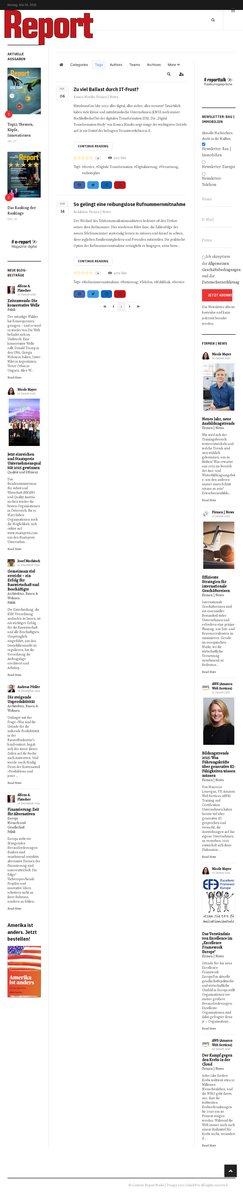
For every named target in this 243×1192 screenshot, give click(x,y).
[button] (173, 64)
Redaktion (81, 212)
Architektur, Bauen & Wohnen (22, 595)
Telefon (146, 282)
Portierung (130, 282)
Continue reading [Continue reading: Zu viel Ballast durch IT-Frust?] (93, 146)
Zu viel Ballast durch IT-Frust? (106, 89)
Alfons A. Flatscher (24, 288)
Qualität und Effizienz (22, 472)
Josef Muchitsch (28, 561)
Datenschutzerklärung (220, 282)
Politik (11, 309)
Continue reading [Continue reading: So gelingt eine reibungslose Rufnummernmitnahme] (93, 261)
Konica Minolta (84, 97)
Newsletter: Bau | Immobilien (216, 152)
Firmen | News (107, 97)
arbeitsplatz (92, 173)
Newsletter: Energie (218, 166)
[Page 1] (121, 306)
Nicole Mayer (27, 389)
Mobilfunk (163, 282)
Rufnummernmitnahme (101, 282)
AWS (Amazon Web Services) (222, 686)
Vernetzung (169, 166)
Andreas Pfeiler (28, 687)
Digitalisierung (146, 166)
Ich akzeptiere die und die (219, 269)
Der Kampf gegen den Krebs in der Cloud (217, 1060)
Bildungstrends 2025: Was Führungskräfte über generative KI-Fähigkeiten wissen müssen (218, 764)
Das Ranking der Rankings (21, 210)
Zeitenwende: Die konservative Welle (23, 303)
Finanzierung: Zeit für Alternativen (23, 812)
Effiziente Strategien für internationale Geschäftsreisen (216, 584)
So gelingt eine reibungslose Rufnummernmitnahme (130, 204)
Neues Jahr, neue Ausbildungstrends (218, 421)
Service (89, 166)
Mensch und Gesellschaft (16, 825)
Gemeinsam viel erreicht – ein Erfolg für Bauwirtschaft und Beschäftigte (23, 580)
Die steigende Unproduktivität (21, 699)
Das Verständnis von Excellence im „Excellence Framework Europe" (217, 943)
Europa (12, 818)
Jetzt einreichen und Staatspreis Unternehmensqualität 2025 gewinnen (24, 461)
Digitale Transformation (115, 166)
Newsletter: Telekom (212, 181)
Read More (14, 377)
